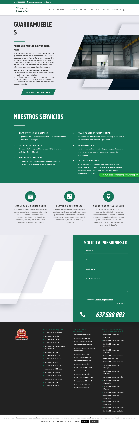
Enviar (121, 304)
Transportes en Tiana (81, 354)
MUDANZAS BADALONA (89, 10)
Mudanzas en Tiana (52, 352)
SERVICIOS (71, 10)
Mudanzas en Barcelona (53, 333)
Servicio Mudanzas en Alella (113, 377)
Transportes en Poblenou (83, 361)
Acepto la (98, 300)
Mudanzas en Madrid (52, 336)
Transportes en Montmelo (83, 377)
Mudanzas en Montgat (53, 355)
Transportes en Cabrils (82, 384)
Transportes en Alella (81, 364)
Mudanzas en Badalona (53, 343)
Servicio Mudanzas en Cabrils (113, 407)
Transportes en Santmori (83, 341)
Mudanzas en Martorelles (54, 365)
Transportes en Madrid (82, 338)
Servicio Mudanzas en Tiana (113, 362)
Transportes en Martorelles (83, 367)
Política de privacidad (104, 300)
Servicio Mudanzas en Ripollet (113, 392)
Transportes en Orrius (81, 388)
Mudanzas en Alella (51, 362)
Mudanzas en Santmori (53, 339)
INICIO (51, 10)
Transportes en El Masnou (83, 371)
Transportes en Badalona (83, 345)
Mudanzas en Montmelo (53, 375)
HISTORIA (60, 10)
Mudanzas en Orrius (52, 386)
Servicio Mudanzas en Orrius (113, 411)
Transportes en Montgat (82, 357)
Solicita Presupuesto (37, 92)
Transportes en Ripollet (82, 374)
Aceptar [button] (84, 421)
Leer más (94, 421)
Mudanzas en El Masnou (53, 369)
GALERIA (105, 10)
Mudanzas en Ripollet (52, 372)
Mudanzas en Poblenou (53, 359)
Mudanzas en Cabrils (52, 382)
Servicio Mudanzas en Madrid (113, 341)
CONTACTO (116, 10)
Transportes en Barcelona (83, 335)
